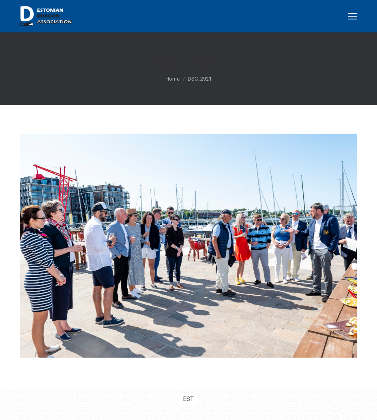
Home (172, 79)
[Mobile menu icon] (352, 16)
